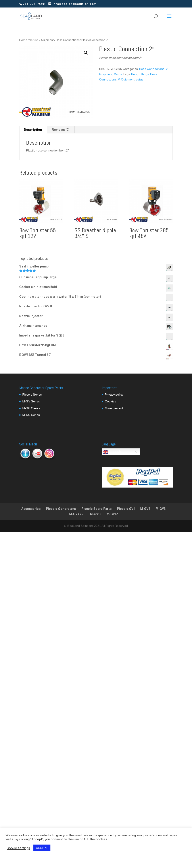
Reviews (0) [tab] (60, 129)
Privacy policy (114, 394)
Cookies (110, 401)
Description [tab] (33, 129)
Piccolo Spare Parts (96, 508)
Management (114, 408)
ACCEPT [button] (42, 848)
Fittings (144, 74)
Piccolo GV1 (126, 508)
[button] (86, 53)
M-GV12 (112, 514)
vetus (139, 79)
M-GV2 (145, 508)
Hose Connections (67, 40)
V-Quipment (46, 40)
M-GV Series (31, 401)
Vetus (32, 40)
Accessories (30, 508)
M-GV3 (161, 508)
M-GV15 (95, 514)
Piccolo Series (32, 394)
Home (23, 40)
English (112, 451)
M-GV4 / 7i (76, 514)
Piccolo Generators (61, 508)
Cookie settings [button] (18, 848)
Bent (134, 74)
